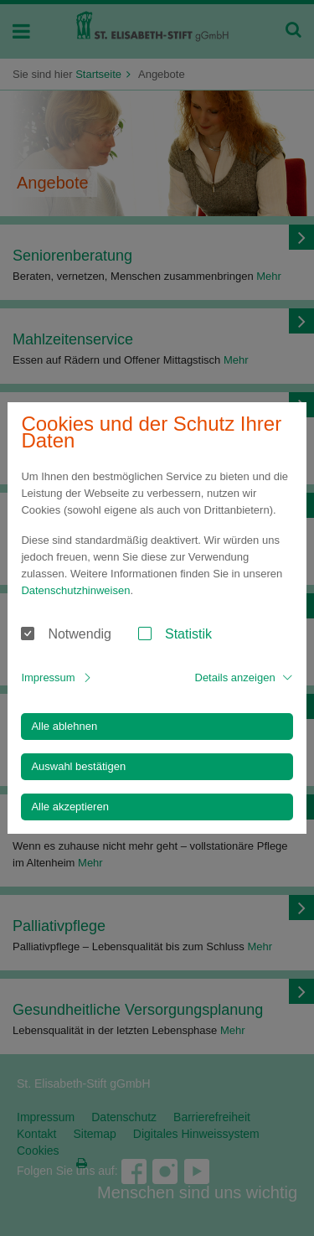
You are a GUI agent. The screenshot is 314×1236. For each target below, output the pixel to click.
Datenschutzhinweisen (75, 590)
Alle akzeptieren (70, 806)
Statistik (188, 634)
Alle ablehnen (64, 726)
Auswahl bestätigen (78, 766)
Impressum (48, 677)
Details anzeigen (235, 677)
